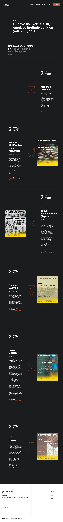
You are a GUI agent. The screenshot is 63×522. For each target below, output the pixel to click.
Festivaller (52, 495)
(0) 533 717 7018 (8, 492)
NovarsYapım (21, 518)
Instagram (56, 4)
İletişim (51, 498)
